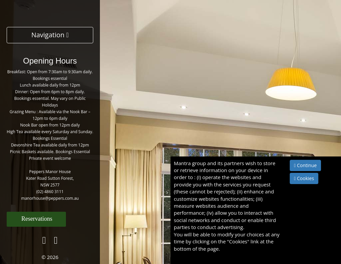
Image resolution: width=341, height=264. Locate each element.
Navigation (50, 34)
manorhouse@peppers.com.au (50, 198)
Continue (305, 165)
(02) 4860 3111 (50, 191)
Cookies (304, 178)
